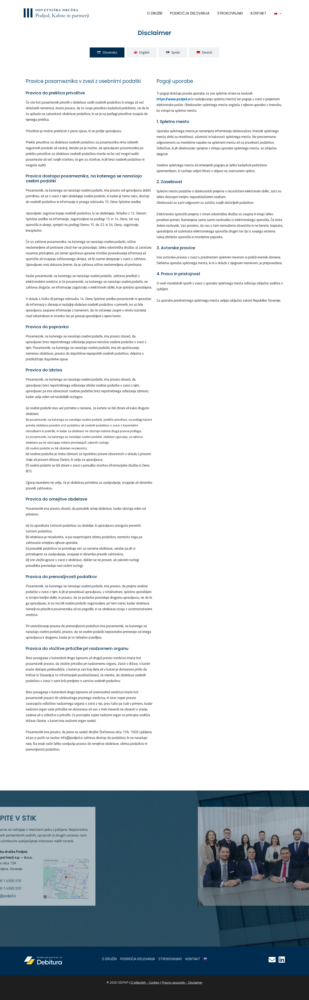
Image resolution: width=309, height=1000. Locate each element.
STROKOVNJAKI (232, 13)
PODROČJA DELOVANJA (192, 13)
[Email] (272, 959)
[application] (280, 13)
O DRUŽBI (158, 13)
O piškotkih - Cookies (145, 982)
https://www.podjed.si (173, 99)
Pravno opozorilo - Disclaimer (182, 982)
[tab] (107, 52)
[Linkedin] (281, 959)
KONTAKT (260, 13)
